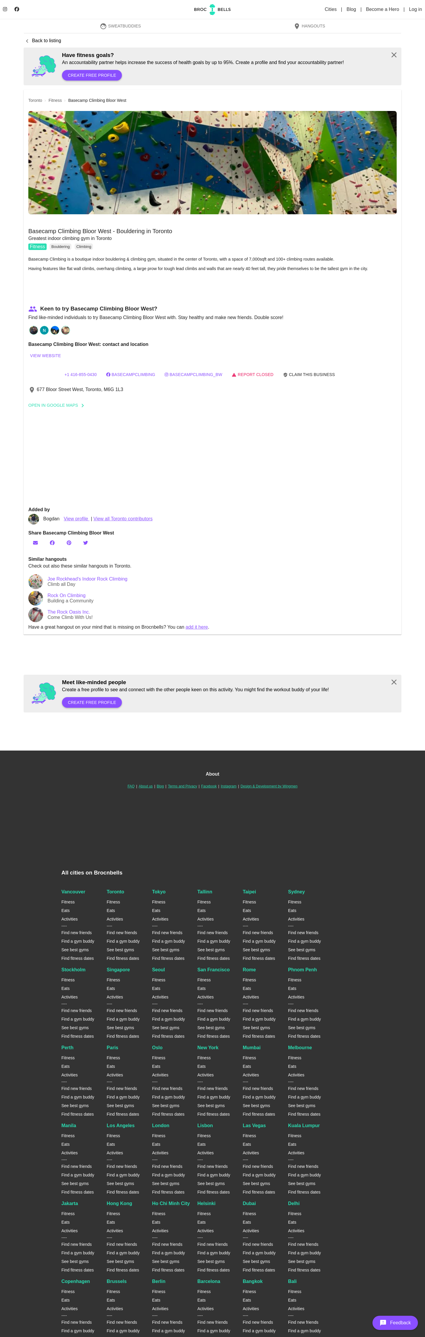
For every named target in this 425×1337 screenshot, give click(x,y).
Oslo (157, 1047)
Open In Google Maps (58, 405)
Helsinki (206, 1203)
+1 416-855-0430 (80, 374)
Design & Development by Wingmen (269, 786)
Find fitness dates (77, 958)
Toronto (115, 891)
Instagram (228, 786)
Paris (112, 1047)
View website (45, 355)
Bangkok (253, 1281)
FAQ (131, 786)
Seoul (158, 969)
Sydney (296, 891)
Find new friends (76, 932)
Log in (415, 9)
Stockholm (73, 969)
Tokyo (159, 891)
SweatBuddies (120, 26)
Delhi (294, 1203)
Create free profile (92, 75)
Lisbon (205, 1125)
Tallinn (204, 891)
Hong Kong (119, 1203)
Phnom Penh (302, 969)
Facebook (209, 786)
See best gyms (75, 949)
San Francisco (213, 969)
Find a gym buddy (77, 941)
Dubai (249, 1203)
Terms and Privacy (182, 786)
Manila (68, 1125)
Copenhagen (75, 1281)
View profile (76, 518)
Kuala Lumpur (304, 1125)
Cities (331, 9)
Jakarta (69, 1203)
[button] (212, 162)
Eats (65, 910)
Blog (351, 9)
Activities (69, 919)
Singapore (118, 969)
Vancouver (73, 891)
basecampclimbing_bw (193, 374)
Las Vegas (254, 1125)
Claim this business (309, 374)
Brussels (117, 1281)
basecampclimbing (130, 374)
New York (207, 1047)
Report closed (252, 374)
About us (146, 786)
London (160, 1125)
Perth (67, 1047)
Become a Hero (383, 9)
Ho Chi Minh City (171, 1203)
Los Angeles (121, 1125)
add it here (197, 627)
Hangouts (309, 26)
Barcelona (208, 1281)
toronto (35, 100)
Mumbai (251, 1047)
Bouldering (60, 246)
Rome (249, 969)
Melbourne (300, 1047)
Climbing (83, 246)
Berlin (158, 1281)
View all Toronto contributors (123, 518)
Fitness (37, 246)
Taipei (249, 891)
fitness (55, 100)
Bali (292, 1281)
